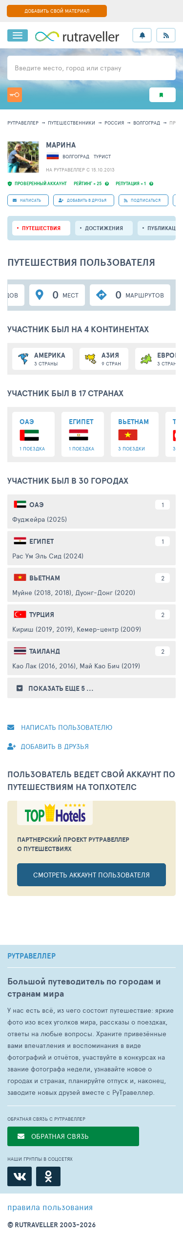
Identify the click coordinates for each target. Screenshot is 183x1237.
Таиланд (44, 651)
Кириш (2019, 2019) (42, 629)
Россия (114, 122)
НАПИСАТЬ (27, 200)
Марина (61, 145)
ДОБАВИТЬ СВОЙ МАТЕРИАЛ (56, 10)
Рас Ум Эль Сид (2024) (47, 555)
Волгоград (146, 122)
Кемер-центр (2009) (109, 629)
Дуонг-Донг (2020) (105, 592)
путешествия (41, 228)
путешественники (71, 122)
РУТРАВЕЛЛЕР (31, 956)
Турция (41, 614)
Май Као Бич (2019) (110, 665)
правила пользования (50, 1206)
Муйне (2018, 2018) (41, 592)
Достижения (104, 228)
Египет (41, 541)
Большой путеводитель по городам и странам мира (84, 987)
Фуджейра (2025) (39, 519)
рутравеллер (23, 122)
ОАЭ (36, 505)
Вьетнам (44, 578)
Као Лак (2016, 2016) (44, 665)
